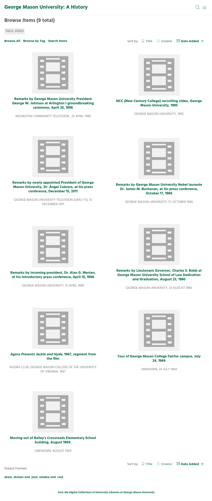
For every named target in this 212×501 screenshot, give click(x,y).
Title (149, 41)
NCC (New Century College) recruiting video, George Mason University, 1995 (159, 103)
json (34, 477)
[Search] (198, 7)
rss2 (60, 477)
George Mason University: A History (46, 7)
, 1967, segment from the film (53, 357)
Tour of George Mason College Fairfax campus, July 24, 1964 (159, 359)
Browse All (12, 41)
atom (8, 477)
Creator (166, 41)
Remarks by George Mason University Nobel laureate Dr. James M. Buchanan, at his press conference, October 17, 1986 (159, 189)
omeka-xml (47, 477)
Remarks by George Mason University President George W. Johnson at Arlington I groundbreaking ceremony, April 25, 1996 (53, 103)
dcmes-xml (22, 477)
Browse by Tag (34, 41)
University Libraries (107, 492)
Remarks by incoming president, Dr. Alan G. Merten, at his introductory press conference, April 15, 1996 (53, 275)
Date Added (190, 41)
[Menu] (204, 7)
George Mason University (138, 492)
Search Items (57, 41)
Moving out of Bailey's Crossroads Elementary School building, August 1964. (53, 440)
